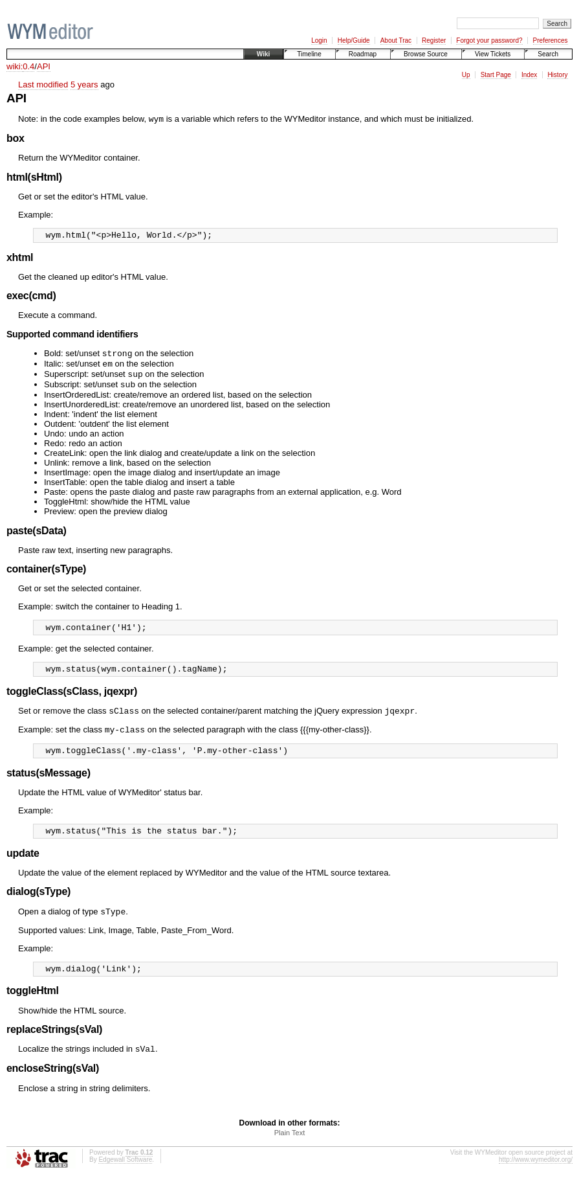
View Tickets (492, 54)
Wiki (263, 54)
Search (548, 54)
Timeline (309, 54)
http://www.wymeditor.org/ (536, 1182)
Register (434, 40)
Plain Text (289, 1156)
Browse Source (426, 54)
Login (319, 40)
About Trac (395, 40)
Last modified (43, 84)
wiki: (14, 66)
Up (466, 74)
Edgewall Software (125, 1182)
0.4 (28, 66)
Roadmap (363, 54)
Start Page (496, 74)
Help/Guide (354, 40)
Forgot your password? (489, 40)
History (557, 74)
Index (529, 74)
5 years (84, 84)
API (43, 66)
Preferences (550, 40)
